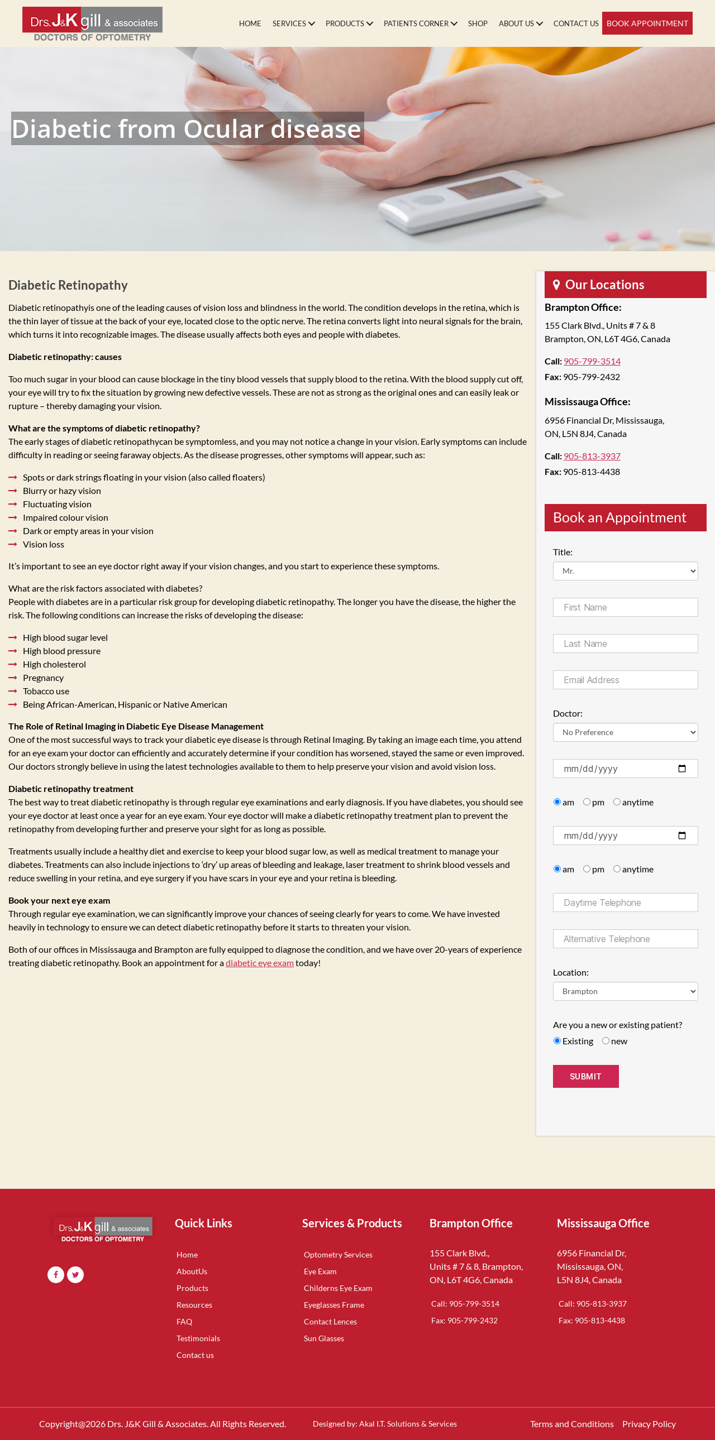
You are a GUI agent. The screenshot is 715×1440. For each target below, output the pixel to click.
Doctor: (568, 713)
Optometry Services (338, 1254)
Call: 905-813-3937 (593, 1303)
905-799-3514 (592, 361)
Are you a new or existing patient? (617, 1024)
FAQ (184, 1321)
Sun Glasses (324, 1338)
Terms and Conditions (572, 1423)
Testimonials (198, 1338)
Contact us (195, 1355)
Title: (563, 551)
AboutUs (192, 1271)
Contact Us (576, 23)
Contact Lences (330, 1321)
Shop (478, 23)
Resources (194, 1304)
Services (289, 23)
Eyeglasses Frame (334, 1304)
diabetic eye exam (260, 962)
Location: (571, 972)
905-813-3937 (592, 455)
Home (250, 23)
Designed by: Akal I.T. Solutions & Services (385, 1423)
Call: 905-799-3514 (465, 1303)
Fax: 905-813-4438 (592, 1320)
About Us (516, 23)
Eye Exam (320, 1271)
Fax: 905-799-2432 (464, 1320)
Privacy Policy (649, 1423)
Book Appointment (647, 23)
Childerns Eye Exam (338, 1288)
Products (345, 23)
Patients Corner (416, 23)
